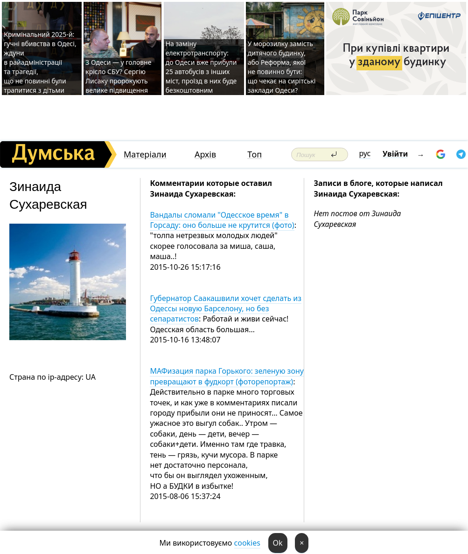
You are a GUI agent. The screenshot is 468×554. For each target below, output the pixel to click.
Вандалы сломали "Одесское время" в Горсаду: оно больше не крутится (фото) (222, 220)
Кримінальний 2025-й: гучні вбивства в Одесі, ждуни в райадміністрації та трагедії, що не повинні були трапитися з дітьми (40, 62)
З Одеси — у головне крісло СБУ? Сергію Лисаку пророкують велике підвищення (118, 76)
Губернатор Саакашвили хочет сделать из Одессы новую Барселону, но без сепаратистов (225, 308)
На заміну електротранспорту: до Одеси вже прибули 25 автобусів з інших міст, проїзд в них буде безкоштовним (201, 67)
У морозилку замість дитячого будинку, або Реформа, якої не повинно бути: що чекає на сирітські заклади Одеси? (282, 67)
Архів (205, 154)
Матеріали (145, 154)
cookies (247, 543)
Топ (254, 154)
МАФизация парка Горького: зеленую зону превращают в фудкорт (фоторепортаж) (227, 376)
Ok (278, 543)
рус (365, 153)
